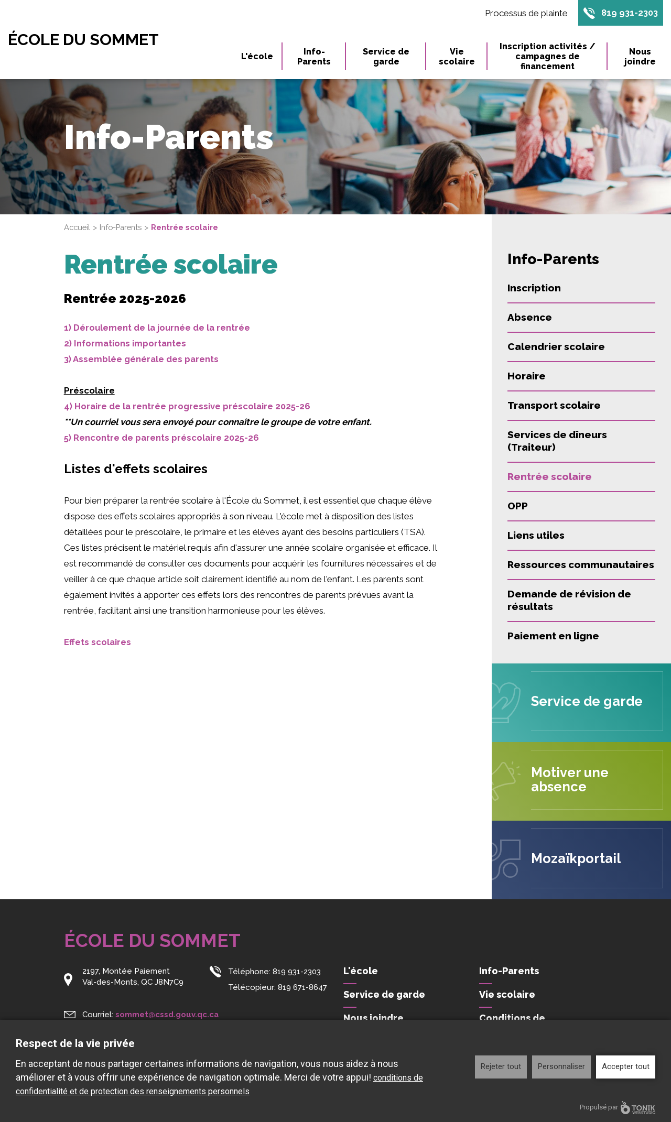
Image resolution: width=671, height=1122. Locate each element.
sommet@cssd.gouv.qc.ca (167, 1013)
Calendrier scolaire (556, 346)
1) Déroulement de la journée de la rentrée (159, 327)
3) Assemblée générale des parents (142, 359)
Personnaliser (561, 1066)
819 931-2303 (629, 13)
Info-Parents (314, 57)
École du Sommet (87, 39)
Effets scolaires (98, 642)
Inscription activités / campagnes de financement (548, 57)
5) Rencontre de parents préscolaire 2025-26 (163, 437)
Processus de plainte (524, 13)
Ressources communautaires (580, 564)
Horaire (526, 376)
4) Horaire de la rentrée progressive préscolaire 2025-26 (189, 406)
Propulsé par (617, 1107)
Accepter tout (626, 1066)
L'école (257, 57)
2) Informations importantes (126, 343)
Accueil (78, 227)
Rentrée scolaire (549, 476)
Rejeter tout (501, 1066)
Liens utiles (536, 535)
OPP (517, 505)
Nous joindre (640, 57)
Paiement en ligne (553, 635)
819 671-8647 (302, 986)
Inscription (534, 287)
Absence (529, 317)
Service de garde (386, 57)
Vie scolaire (457, 57)
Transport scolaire (554, 405)
